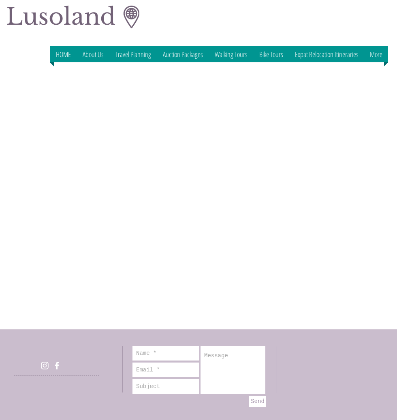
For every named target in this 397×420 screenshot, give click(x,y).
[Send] (257, 401)
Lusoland (60, 16)
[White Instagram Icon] (45, 366)
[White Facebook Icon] (57, 366)
